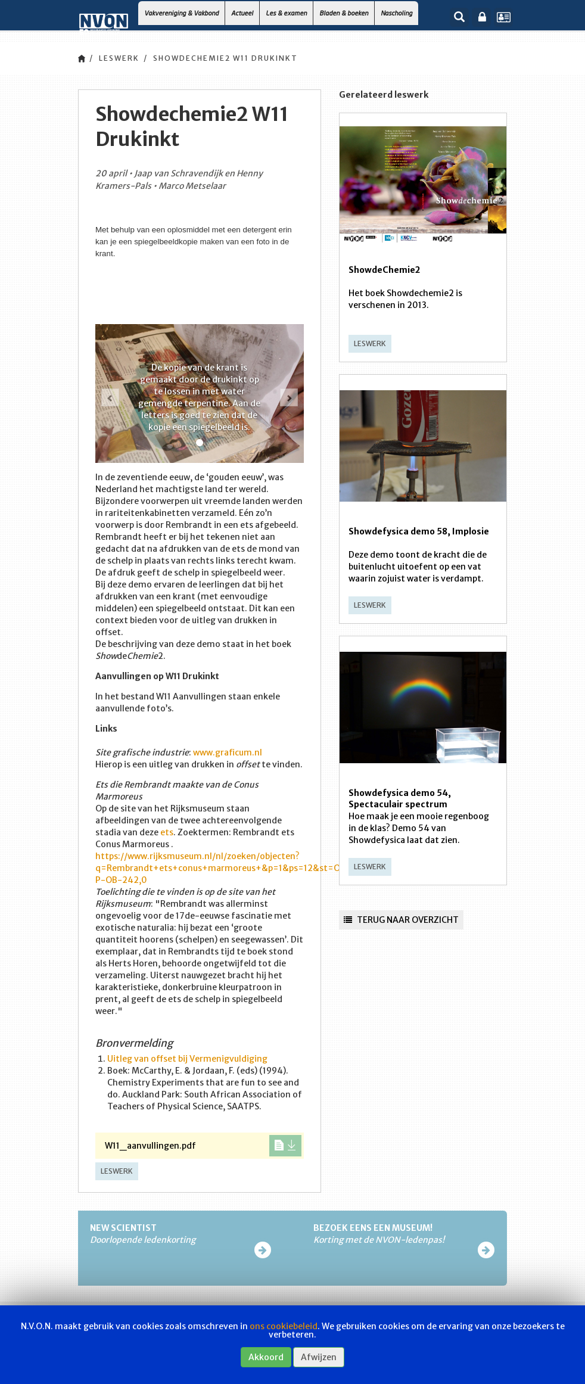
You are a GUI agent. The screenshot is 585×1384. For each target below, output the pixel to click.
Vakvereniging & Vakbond (181, 13)
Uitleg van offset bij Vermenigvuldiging (187, 1058)
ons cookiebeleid (284, 1326)
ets (166, 832)
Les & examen (286, 13)
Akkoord (266, 1357)
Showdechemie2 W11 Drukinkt (225, 58)
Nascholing (396, 13)
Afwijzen (319, 1357)
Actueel (242, 13)
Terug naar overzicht (401, 920)
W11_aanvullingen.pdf (203, 1145)
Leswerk (119, 58)
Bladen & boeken (343, 13)
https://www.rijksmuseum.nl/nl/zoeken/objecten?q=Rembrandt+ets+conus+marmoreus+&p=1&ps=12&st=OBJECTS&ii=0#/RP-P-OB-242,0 (256, 868)
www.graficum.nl (227, 752)
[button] (110, 397)
